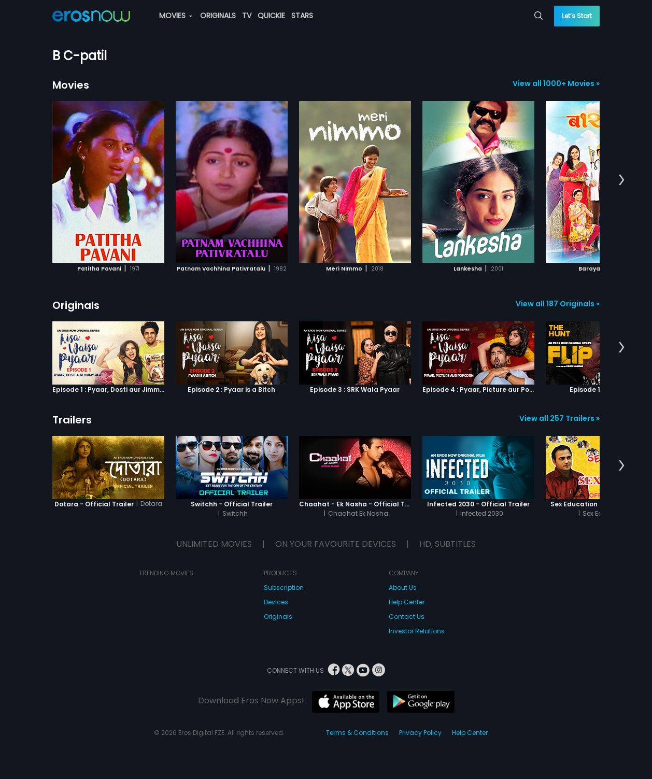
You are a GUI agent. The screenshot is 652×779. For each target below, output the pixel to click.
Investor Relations (417, 631)
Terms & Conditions (357, 732)
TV (246, 15)
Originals (76, 305)
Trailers (72, 420)
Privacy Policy (420, 732)
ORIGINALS (218, 15)
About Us (403, 587)
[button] (622, 180)
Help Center (406, 602)
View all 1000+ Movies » (556, 83)
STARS (302, 15)
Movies (70, 85)
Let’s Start (577, 15)
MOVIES (175, 15)
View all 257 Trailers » (559, 418)
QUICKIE (271, 15)
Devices (276, 602)
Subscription (284, 587)
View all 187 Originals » (558, 304)
